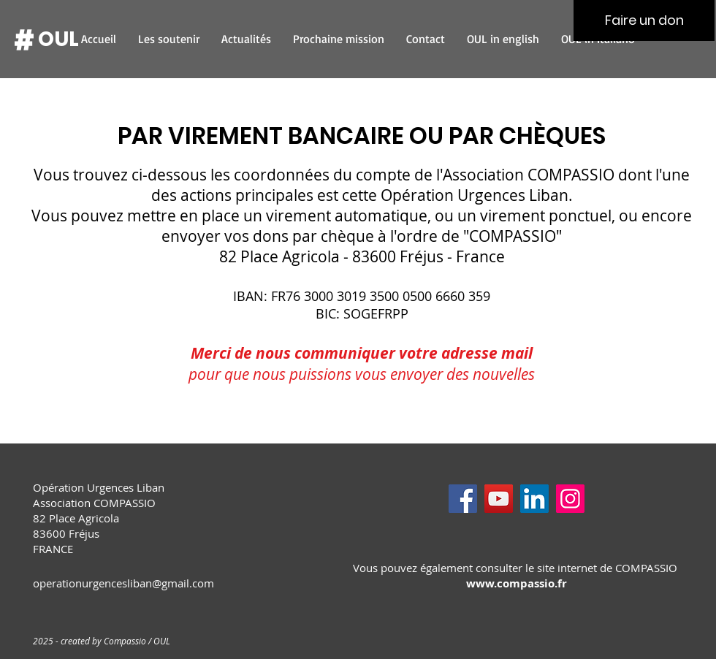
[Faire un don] (644, 20)
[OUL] (58, 39)
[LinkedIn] (534, 498)
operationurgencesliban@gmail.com (123, 583)
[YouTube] (498, 498)
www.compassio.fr (516, 583)
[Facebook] (463, 498)
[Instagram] (570, 498)
